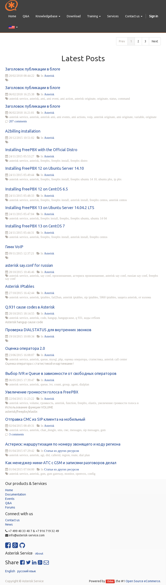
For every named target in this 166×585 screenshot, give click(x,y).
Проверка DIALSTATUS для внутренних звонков (48, 330)
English (10, 571)
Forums (10, 507)
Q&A (8, 503)
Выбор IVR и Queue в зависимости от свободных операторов (60, 373)
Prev (122, 41)
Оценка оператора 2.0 (25, 348)
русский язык (26, 571)
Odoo (110, 581)
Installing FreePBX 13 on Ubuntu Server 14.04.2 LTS (49, 207)
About (39, 553)
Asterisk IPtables (19, 286)
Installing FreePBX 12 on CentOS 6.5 (36, 189)
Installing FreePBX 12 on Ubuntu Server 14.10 (44, 168)
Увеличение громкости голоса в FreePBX (41, 392)
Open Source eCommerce (143, 581)
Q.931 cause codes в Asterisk (30, 307)
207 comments (18, 121)
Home (9, 490)
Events (9, 498)
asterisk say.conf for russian (29, 265)
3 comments (16, 434)
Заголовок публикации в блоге (32, 69)
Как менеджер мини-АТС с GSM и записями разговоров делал (60, 462)
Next (155, 41)
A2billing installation (22, 131)
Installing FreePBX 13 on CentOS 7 (35, 226)
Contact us (12, 520)
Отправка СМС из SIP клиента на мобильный (45, 419)
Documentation (15, 494)
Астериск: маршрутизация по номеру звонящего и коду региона (62, 444)
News (9, 524)
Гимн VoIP (14, 247)
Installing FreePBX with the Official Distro (41, 149)
